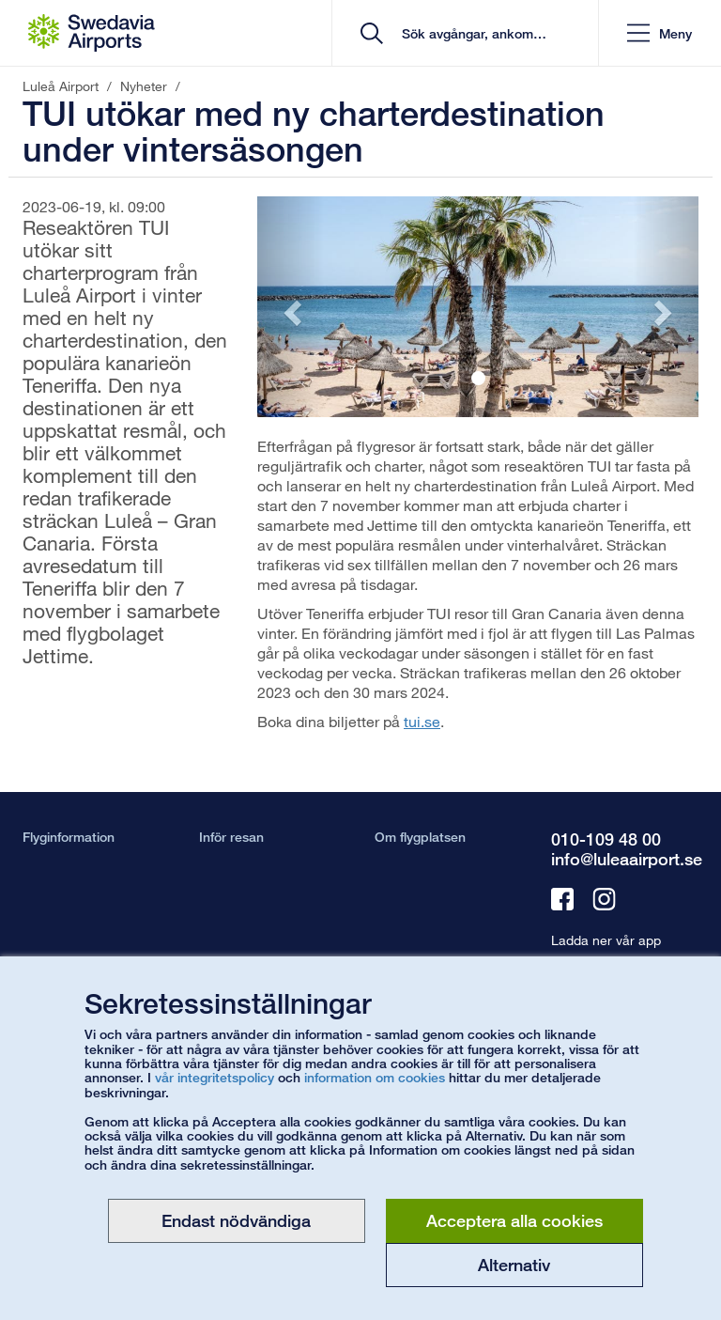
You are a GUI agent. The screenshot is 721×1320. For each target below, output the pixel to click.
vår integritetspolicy (214, 1077)
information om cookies (374, 1077)
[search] (471, 33)
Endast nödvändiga (236, 1220)
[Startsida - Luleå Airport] (91, 33)
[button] (659, 33)
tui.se (422, 721)
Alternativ (514, 1264)
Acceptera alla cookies (514, 1220)
